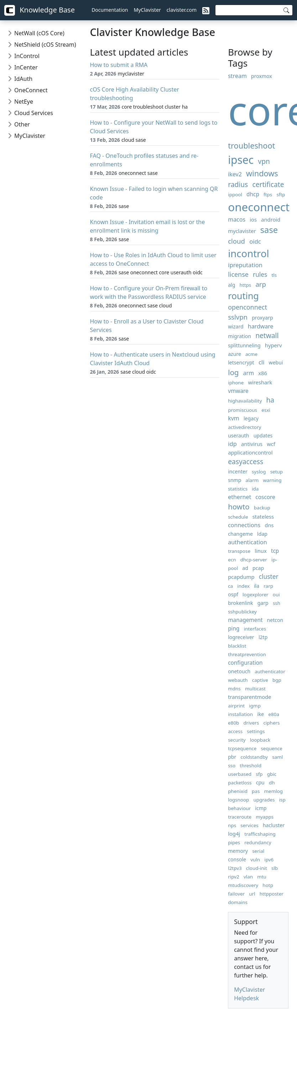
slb (274, 868)
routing (243, 296)
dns (269, 525)
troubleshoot (251, 145)
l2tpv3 (235, 868)
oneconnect (259, 206)
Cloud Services (33, 113)
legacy (251, 418)
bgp (276, 680)
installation (240, 714)
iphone (236, 382)
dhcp (252, 194)
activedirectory (244, 427)
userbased (239, 774)
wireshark (260, 382)
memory (238, 850)
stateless (263, 516)
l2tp (263, 637)
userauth (238, 435)
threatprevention (247, 654)
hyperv (273, 345)
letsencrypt (241, 362)
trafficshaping (259, 834)
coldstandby (254, 757)
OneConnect (30, 90)
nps (232, 825)
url (252, 894)
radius (238, 184)
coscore (265, 497)
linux (261, 550)
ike (260, 714)
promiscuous (242, 410)
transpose (239, 551)
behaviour (239, 808)
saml (277, 757)
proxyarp (262, 317)
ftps (268, 194)
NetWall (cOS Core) (39, 33)
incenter (238, 471)
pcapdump (241, 576)
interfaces (255, 629)
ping (233, 628)
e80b (233, 723)
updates (263, 435)
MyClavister (147, 9)
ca (230, 586)
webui (276, 362)
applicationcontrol (250, 452)
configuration (245, 662)
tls (274, 275)
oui (276, 594)
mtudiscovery (243, 885)
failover (236, 894)
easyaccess (245, 461)
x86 (262, 373)
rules (260, 274)
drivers (251, 723)
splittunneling (244, 345)
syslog (259, 471)
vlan (248, 876)
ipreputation (245, 265)
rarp (268, 586)
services (249, 825)
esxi (265, 410)
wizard (235, 326)
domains (238, 902)
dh (272, 782)
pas (256, 791)
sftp (280, 194)
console (237, 859)
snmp (234, 480)
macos (236, 219)
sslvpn (238, 316)
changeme (240, 533)
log (233, 372)
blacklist (237, 646)
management (245, 620)
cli (262, 362)
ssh (276, 603)
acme (251, 354)
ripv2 (233, 876)
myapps (264, 817)
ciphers (271, 723)
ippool (235, 194)
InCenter (26, 67)
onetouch (239, 671)
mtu (261, 876)
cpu (260, 782)
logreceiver (241, 637)
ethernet (239, 497)
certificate (268, 184)
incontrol (248, 253)
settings (256, 731)
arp (260, 284)
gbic (271, 774)
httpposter (271, 894)
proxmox (261, 76)
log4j (234, 833)
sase (269, 229)
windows (262, 173)
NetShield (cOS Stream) (45, 44)
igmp (255, 705)
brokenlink (240, 603)
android (270, 219)
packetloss (239, 782)
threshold (250, 765)
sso (231, 765)
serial (258, 851)
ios (253, 219)
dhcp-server (253, 559)
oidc (255, 241)
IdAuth (23, 79)
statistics (238, 489)
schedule (238, 517)
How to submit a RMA (119, 65)
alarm (252, 480)
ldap (262, 533)
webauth (238, 680)
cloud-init (256, 868)
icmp (260, 808)
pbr (232, 756)
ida (255, 489)
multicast (255, 688)
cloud (236, 241)
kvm (233, 418)
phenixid (238, 791)
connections (244, 525)
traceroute (239, 817)
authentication (247, 542)
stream (237, 76)
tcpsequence (242, 748)
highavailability (245, 401)
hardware (260, 326)
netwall (266, 335)
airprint (236, 705)
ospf (233, 594)
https (245, 285)
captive (260, 680)
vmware (238, 391)
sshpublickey (242, 611)
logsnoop (238, 800)
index (243, 586)
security (237, 740)
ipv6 (268, 859)
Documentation (110, 9)
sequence (271, 748)
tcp (275, 551)
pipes (234, 842)
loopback (260, 740)
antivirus (251, 443)
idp (232, 444)
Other (22, 124)
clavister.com (182, 9)
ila (256, 585)
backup (262, 507)
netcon (275, 620)
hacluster (274, 825)
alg (231, 284)
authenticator (270, 671)
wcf (271, 443)
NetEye (23, 101)
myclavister (242, 230)
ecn (232, 559)
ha (270, 400)
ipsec (241, 159)
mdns (234, 688)
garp (263, 603)
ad (245, 568)
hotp (267, 885)
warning (272, 480)
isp (282, 800)
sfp (259, 774)
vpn (264, 161)
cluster (268, 576)
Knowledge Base (39, 10)
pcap (258, 568)
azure (234, 354)
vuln (255, 859)
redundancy (257, 842)
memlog (273, 791)
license (238, 274)
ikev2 (235, 174)
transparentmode (249, 696)
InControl (27, 56)
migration (239, 336)
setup (276, 471)
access (235, 731)
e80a (273, 714)
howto (239, 507)
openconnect (247, 307)
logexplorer (256, 594)
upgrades (264, 800)
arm (248, 373)
